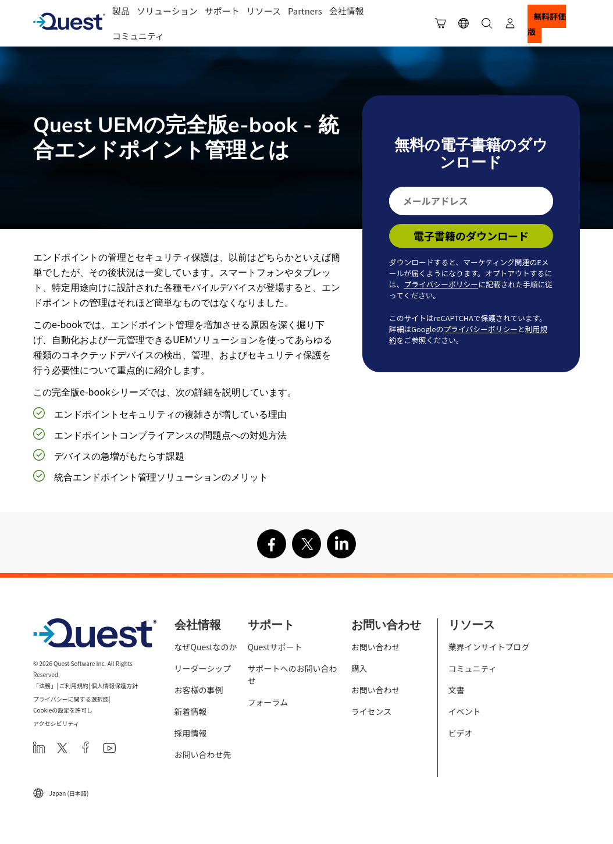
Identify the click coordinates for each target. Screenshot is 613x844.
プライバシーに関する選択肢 (71, 699)
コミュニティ (138, 36)
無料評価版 (547, 23)
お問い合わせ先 (202, 754)
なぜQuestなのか (205, 647)
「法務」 (44, 685)
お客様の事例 (198, 690)
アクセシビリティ (56, 723)
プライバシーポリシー (441, 284)
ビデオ (460, 733)
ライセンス (371, 711)
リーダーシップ (202, 668)
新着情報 (190, 711)
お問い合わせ (375, 647)
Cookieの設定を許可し (62, 710)
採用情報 (190, 733)
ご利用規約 (73, 685)
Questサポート (275, 647)
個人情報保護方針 (114, 685)
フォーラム (268, 702)
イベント (464, 711)
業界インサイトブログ (489, 647)
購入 (359, 668)
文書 (456, 690)
